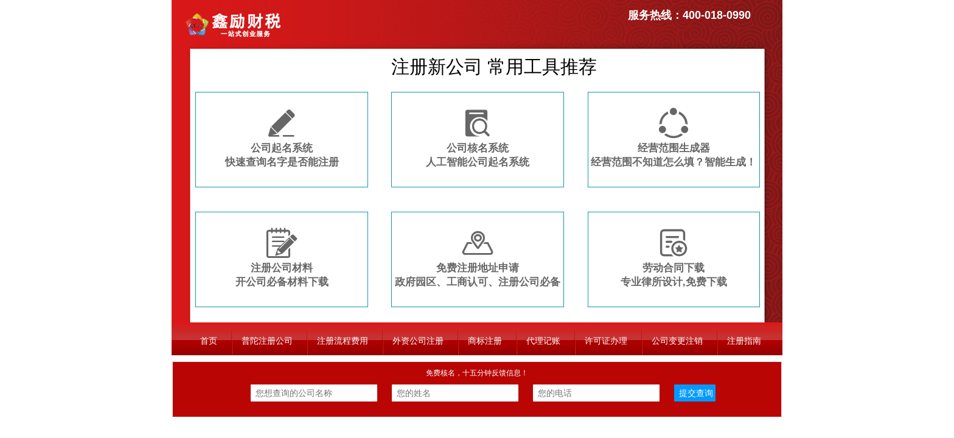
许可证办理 (606, 341)
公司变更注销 (677, 341)
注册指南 (744, 341)
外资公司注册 (418, 341)
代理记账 (543, 341)
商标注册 (485, 341)
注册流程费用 (342, 341)
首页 (208, 341)
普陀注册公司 (267, 341)
